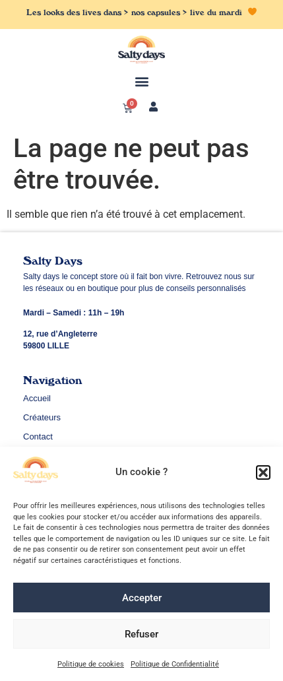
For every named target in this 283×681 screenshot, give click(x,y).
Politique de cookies (90, 667)
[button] (263, 475)
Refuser (141, 637)
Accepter (142, 600)
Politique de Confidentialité (175, 667)
